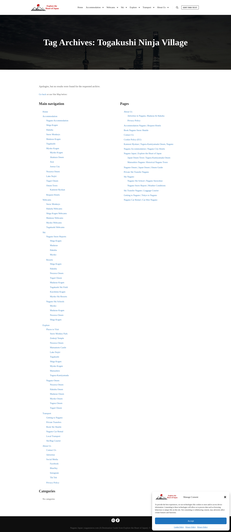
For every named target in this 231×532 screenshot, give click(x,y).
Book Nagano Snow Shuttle (136, 130)
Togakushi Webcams (55, 227)
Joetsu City (55, 166)
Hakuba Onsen (56, 389)
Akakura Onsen (57, 157)
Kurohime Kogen (57, 292)
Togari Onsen (52, 181)
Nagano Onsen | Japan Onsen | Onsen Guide (143, 167)
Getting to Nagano (54, 417)
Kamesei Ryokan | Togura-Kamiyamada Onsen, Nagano (148, 144)
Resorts (49, 260)
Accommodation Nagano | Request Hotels (142, 125)
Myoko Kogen (52, 148)
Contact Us (51, 450)
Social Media (52, 459)
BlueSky (54, 468)
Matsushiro (55, 371)
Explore (46, 325)
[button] (225, 497)
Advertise (50, 455)
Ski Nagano (129, 177)
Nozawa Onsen (53, 171)
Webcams (47, 200)
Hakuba (49, 130)
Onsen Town (51, 185)
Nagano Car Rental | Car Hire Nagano (140, 200)
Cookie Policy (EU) (132, 139)
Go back (42, 94)
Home (45, 112)
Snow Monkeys (53, 134)
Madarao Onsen (57, 394)
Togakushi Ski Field (59, 287)
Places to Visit (52, 329)
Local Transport (53, 436)
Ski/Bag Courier (53, 441)
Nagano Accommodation (57, 120)
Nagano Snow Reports (56, 236)
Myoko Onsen (56, 398)
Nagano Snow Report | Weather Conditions (146, 185)
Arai (52, 162)
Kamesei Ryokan (57, 189)
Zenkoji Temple (57, 338)
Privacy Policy (190, 527)
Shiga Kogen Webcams (56, 213)
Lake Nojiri (51, 176)
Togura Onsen (56, 403)
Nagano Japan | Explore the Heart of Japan (142, 153)
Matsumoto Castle (58, 347)
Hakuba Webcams (54, 208)
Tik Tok (53, 477)
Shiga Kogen (52, 125)
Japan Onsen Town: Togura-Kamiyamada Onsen (148, 158)
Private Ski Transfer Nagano (136, 172)
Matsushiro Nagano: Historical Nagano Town (147, 162)
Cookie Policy (179, 527)
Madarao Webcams (54, 218)
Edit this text (190, 7)
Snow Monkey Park (58, 333)
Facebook (54, 463)
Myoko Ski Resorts (58, 296)
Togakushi (50, 144)
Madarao (54, 245)
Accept (191, 521)
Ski (44, 232)
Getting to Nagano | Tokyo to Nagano (140, 195)
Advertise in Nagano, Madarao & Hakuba (145, 116)
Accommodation (50, 116)
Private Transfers (53, 422)
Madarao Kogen (53, 139)
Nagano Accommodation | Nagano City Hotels (144, 149)
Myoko (53, 254)
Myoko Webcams (54, 222)
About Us (47, 446)
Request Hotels (53, 195)
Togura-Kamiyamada (59, 375)
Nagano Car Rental (54, 431)
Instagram (54, 473)
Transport (47, 413)
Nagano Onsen (52, 380)
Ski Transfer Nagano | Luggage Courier (141, 190)
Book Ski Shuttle (53, 427)
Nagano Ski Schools (55, 301)
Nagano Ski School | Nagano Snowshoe (144, 181)
